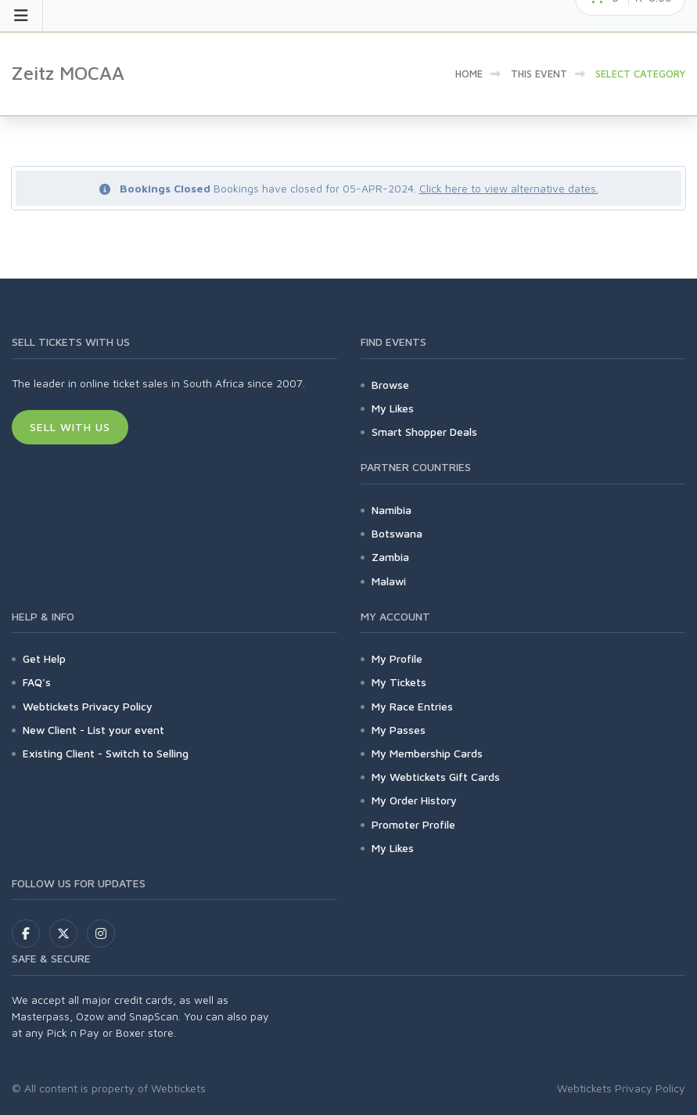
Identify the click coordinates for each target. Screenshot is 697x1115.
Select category (640, 73)
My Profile (397, 658)
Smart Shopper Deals (424, 431)
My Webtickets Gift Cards (436, 776)
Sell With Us (70, 426)
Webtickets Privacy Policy (88, 706)
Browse (390, 384)
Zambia (390, 556)
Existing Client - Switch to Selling (106, 753)
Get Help (44, 658)
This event (539, 73)
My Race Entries (412, 706)
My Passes (399, 729)
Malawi (389, 581)
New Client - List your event (93, 729)
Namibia (391, 509)
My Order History (414, 800)
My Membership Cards (427, 753)
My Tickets (399, 682)
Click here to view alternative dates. (508, 188)
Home (469, 73)
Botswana (397, 533)
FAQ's (37, 682)
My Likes (393, 408)
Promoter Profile (413, 824)
